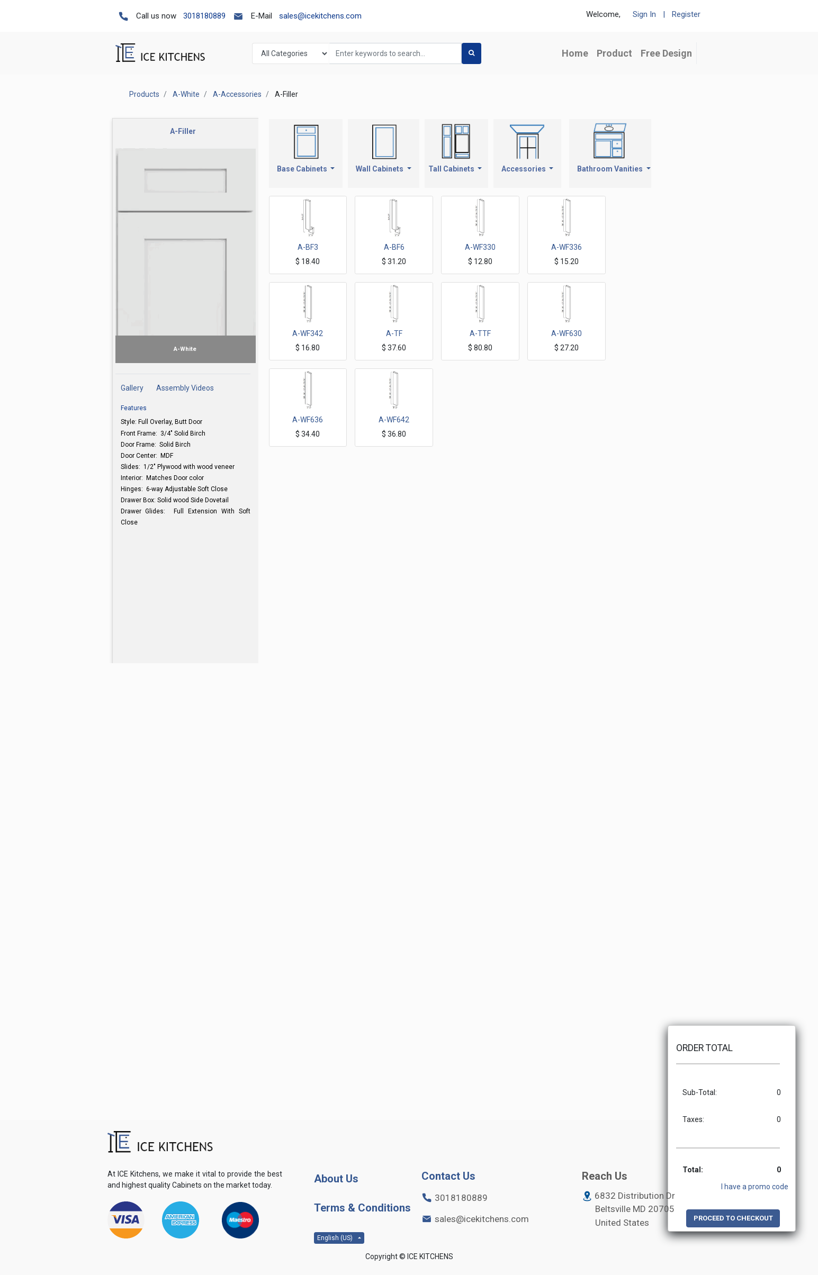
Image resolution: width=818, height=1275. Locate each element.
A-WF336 (566, 247)
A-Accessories (237, 94)
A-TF (394, 333)
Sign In (644, 14)
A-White (186, 94)
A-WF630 (566, 333)
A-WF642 (394, 419)
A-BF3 (308, 247)
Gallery (132, 388)
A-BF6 (394, 247)
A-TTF (480, 333)
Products (144, 94)
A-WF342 (307, 333)
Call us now (156, 16)
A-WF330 (480, 247)
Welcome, (603, 14)
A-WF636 (307, 419)
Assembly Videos (185, 388)
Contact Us (448, 1176)
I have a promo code (754, 1186)
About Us (336, 1178)
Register (686, 14)
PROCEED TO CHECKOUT (733, 1218)
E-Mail (261, 16)
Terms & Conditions (362, 1207)
